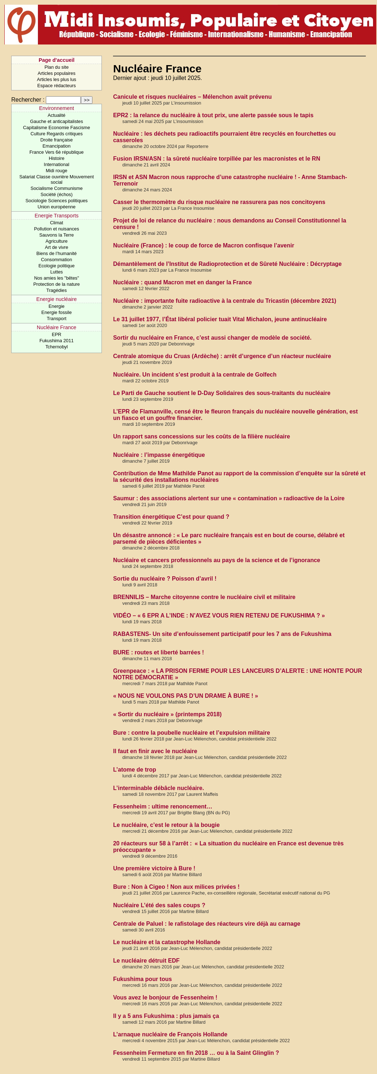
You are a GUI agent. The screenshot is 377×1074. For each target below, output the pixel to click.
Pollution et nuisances (56, 229)
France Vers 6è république (57, 152)
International (56, 164)
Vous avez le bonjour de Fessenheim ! (165, 997)
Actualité (56, 115)
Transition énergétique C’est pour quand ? (171, 517)
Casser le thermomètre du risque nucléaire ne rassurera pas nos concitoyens (219, 202)
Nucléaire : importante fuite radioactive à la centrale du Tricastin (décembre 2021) (224, 301)
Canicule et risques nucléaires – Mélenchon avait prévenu (192, 97)
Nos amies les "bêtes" (56, 278)
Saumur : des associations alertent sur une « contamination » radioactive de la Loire (228, 498)
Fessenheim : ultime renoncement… (162, 806)
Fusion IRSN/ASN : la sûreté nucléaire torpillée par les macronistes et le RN (216, 159)
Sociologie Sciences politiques (57, 200)
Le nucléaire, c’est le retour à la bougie (166, 825)
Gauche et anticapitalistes (56, 121)
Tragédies (56, 290)
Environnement (56, 108)
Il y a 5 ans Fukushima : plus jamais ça (166, 1016)
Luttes (56, 272)
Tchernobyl (57, 346)
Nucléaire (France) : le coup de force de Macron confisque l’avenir (203, 245)
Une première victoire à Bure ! (154, 868)
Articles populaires (56, 73)
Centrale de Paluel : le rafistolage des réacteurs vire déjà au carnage (206, 924)
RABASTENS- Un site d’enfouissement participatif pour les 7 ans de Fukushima (222, 634)
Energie (57, 306)
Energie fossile (57, 312)
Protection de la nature (56, 284)
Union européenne (56, 206)
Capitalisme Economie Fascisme (56, 127)
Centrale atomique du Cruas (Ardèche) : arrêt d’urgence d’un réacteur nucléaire (222, 356)
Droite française (56, 140)
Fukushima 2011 (56, 340)
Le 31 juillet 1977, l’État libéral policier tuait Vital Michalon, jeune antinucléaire (220, 319)
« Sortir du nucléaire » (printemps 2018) (167, 714)
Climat (56, 222)
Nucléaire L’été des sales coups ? (159, 905)
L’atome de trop (134, 770)
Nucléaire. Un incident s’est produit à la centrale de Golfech (195, 375)
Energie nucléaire (56, 299)
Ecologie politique (56, 265)
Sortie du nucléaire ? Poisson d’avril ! (164, 579)
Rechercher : (27, 100)
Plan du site (56, 67)
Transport (56, 318)
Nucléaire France (57, 327)
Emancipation (57, 146)
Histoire (56, 158)
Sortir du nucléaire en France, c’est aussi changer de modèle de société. (212, 338)
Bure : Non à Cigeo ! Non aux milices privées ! (176, 887)
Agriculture (57, 241)
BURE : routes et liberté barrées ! (158, 652)
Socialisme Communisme (56, 188)
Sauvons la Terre (56, 235)
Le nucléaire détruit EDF (146, 961)
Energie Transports (57, 215)
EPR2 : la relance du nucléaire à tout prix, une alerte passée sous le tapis (213, 115)
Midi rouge (57, 170)
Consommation (56, 259)
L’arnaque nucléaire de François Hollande (170, 1034)
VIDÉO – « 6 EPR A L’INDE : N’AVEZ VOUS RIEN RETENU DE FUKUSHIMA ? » (219, 615)
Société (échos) (56, 194)
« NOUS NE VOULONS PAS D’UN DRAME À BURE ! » (185, 696)
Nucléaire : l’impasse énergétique (159, 455)
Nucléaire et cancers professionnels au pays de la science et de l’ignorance (216, 560)
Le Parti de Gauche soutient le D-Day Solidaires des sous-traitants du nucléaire (221, 393)
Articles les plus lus (56, 79)
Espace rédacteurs (56, 85)
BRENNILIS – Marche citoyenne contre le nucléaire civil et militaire (204, 597)
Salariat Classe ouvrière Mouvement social (56, 179)
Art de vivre (56, 247)
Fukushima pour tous (142, 979)
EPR (56, 334)
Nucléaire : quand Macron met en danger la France (182, 282)
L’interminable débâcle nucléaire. (158, 788)
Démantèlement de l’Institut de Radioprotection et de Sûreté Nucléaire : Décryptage (227, 264)
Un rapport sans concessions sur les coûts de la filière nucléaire (201, 436)
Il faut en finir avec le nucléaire (155, 751)
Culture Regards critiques (56, 133)
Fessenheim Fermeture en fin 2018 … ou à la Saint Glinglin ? (196, 1053)
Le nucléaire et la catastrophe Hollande (166, 942)
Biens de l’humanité (56, 253)
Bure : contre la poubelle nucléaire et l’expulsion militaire (191, 733)
